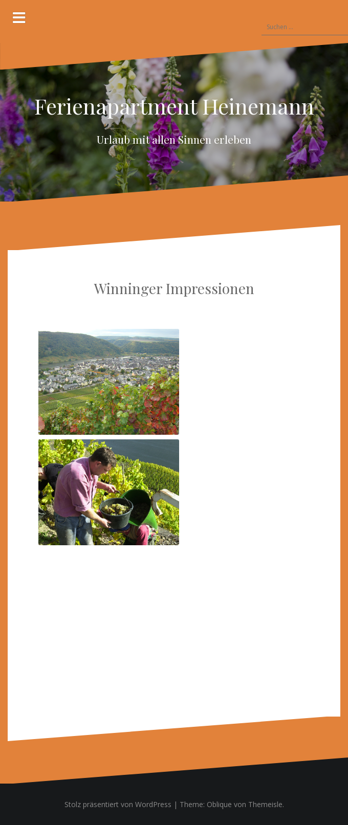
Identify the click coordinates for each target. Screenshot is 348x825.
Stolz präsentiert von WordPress (117, 804)
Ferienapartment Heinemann (174, 106)
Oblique (219, 804)
